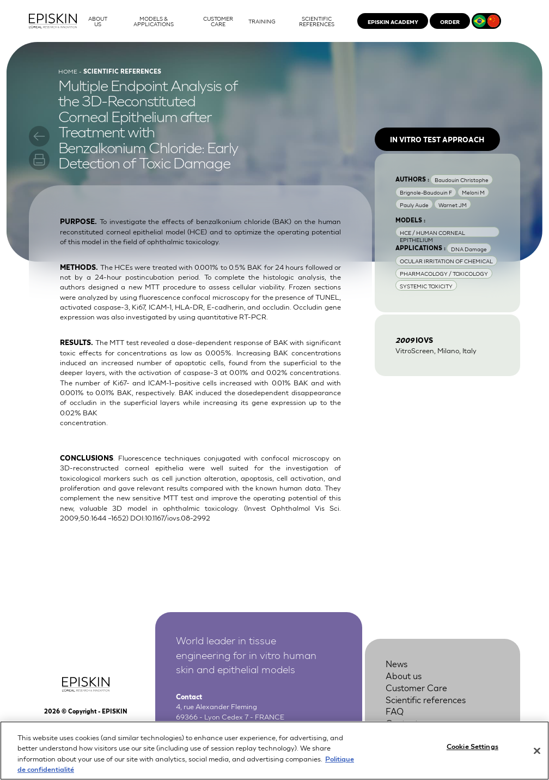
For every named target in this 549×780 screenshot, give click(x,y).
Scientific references (426, 699)
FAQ (395, 710)
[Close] (537, 756)
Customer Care (416, 687)
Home (67, 71)
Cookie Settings (472, 750)
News (396, 663)
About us (404, 675)
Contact (402, 722)
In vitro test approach (437, 139)
